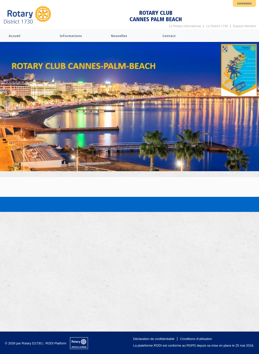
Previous (6, 101)
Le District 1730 (217, 26)
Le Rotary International (185, 26)
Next (253, 101)
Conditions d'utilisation (196, 339)
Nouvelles (119, 36)
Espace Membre (244, 26)
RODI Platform (55, 343)
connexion (244, 3)
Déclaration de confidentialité (153, 339)
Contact (169, 36)
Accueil (14, 36)
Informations (71, 36)
